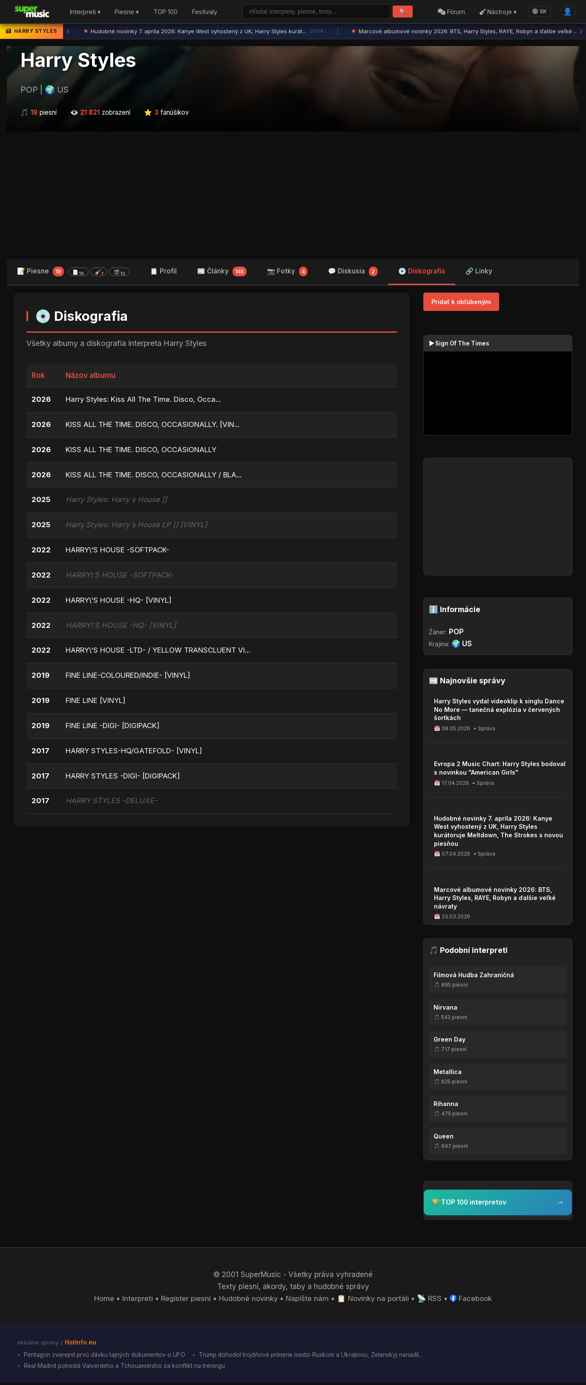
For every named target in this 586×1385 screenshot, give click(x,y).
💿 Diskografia (421, 272)
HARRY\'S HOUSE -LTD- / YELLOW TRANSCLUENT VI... (159, 652)
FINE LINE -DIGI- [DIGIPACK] (113, 728)
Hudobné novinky (248, 1300)
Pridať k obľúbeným (461, 302)
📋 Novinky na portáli (374, 1300)
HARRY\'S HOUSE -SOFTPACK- (118, 552)
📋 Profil (163, 272)
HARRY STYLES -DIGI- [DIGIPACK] (123, 778)
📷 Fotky (287, 273)
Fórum (451, 12)
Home (102, 1300)
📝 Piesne (73, 272)
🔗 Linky (478, 272)
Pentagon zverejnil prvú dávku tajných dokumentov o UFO (105, 1356)
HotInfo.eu (80, 1344)
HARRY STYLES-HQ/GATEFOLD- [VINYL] (134, 753)
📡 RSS (431, 1300)
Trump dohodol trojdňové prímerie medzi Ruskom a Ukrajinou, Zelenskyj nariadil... (316, 1356)
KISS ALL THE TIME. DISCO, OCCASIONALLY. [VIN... (153, 426)
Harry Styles (78, 61)
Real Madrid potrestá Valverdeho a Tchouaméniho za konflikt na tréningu (126, 1368)
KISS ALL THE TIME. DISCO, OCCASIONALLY (141, 451)
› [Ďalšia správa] (581, 32)
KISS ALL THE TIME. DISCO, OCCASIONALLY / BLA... (154, 476)
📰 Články (222, 273)
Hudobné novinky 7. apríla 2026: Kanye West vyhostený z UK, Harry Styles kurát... (204, 32)
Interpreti (136, 1300)
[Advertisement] (293, 196)
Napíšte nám (307, 1300)
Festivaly (204, 12)
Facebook (473, 1300)
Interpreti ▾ (85, 12)
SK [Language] (539, 12)
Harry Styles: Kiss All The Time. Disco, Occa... (143, 401)
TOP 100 (165, 12)
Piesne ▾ (127, 12)
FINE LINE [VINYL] (96, 703)
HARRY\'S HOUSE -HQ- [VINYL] (119, 602)
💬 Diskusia (353, 273)
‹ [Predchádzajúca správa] (68, 32)
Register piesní (184, 1300)
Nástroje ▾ (497, 12)
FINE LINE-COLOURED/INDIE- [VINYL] (129, 678)
